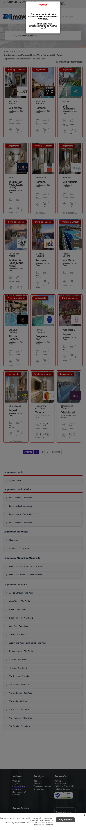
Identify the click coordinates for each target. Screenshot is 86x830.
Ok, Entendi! (65, 820)
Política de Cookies (43, 825)
